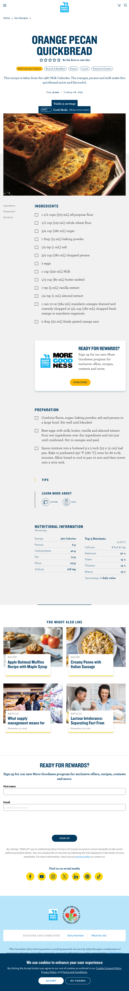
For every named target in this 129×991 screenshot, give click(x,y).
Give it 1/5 (41, 60)
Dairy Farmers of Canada (64, 7)
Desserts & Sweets (102, 68)
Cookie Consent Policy (108, 968)
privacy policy (83, 856)
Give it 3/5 (50, 60)
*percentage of (100, 577)
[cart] (119, 5)
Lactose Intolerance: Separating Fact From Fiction (87, 723)
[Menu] (4, 5)
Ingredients (9, 205)
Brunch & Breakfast (55, 68)
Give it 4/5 (54, 60)
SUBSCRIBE (80, 382)
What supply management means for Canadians (26, 723)
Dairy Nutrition (75, 935)
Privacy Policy (48, 972)
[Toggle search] (125, 5)
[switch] (64, 109)
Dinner (73, 68)
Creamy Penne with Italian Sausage (86, 664)
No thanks (78, 980)
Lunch (85, 68)
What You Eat (99, 935)
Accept (51, 980)
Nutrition (8, 217)
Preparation (9, 211)
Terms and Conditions (74, 972)
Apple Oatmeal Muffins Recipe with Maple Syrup (27, 664)
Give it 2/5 (46, 60)
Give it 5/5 (59, 60)
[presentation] (64, 822)
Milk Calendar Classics (29, 68)
